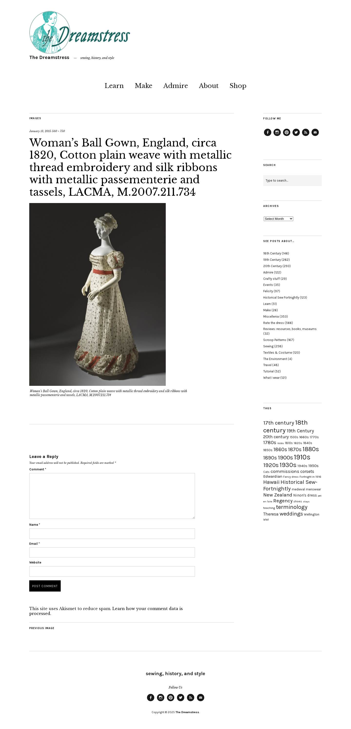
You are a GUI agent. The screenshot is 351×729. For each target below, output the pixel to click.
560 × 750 (58, 131)
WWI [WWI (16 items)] (266, 519)
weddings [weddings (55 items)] (291, 513)
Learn (114, 86)
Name (34, 524)
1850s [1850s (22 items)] (268, 450)
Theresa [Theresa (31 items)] (271, 514)
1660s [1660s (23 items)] (304, 437)
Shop (238, 86)
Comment (37, 469)
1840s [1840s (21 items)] (307, 443)
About (209, 86)
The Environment (275, 359)
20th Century (272, 266)
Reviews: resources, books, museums (290, 329)
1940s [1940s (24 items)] (302, 466)
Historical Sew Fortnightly (281, 297)
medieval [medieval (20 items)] (298, 489)
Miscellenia (271, 316)
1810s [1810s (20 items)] (289, 443)
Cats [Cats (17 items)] (266, 472)
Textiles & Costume (277, 352)
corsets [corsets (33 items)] (307, 471)
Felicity (268, 291)
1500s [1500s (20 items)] (294, 437)
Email (34, 543)
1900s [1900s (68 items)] (285, 457)
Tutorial (268, 371)
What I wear (271, 377)
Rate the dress (273, 323)
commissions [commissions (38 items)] (285, 471)
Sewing (268, 346)
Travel (267, 365)
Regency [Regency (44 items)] (282, 501)
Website (35, 562)
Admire (175, 86)
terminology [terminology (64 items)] (291, 507)
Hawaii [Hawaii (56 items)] (271, 482)
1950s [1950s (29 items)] (313, 465)
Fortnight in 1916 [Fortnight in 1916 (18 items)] (310, 476)
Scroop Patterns (274, 340)
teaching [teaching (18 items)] (269, 508)
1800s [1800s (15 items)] (280, 443)
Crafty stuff (271, 279)
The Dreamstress (49, 57)
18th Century (272, 253)
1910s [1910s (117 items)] (302, 457)
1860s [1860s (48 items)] (280, 449)
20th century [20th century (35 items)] (276, 436)
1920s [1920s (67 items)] (271, 465)
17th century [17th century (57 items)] (278, 422)
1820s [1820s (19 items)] (298, 443)
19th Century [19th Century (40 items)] (300, 431)
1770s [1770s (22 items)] (314, 437)
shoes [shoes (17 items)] (297, 501)
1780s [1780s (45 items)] (269, 442)
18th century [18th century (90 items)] (285, 426)
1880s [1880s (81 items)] (310, 449)
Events (268, 285)
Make (143, 86)
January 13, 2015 (40, 131)
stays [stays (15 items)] (306, 501)
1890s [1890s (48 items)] (270, 458)
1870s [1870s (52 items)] (295, 449)
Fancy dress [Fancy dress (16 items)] (291, 476)
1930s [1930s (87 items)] (288, 465)
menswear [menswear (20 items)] (313, 489)
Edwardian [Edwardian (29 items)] (272, 476)
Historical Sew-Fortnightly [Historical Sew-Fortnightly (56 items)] (290, 485)
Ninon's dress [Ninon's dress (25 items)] (305, 495)
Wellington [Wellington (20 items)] (311, 514)
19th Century (272, 260)
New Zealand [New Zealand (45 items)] (277, 495)
